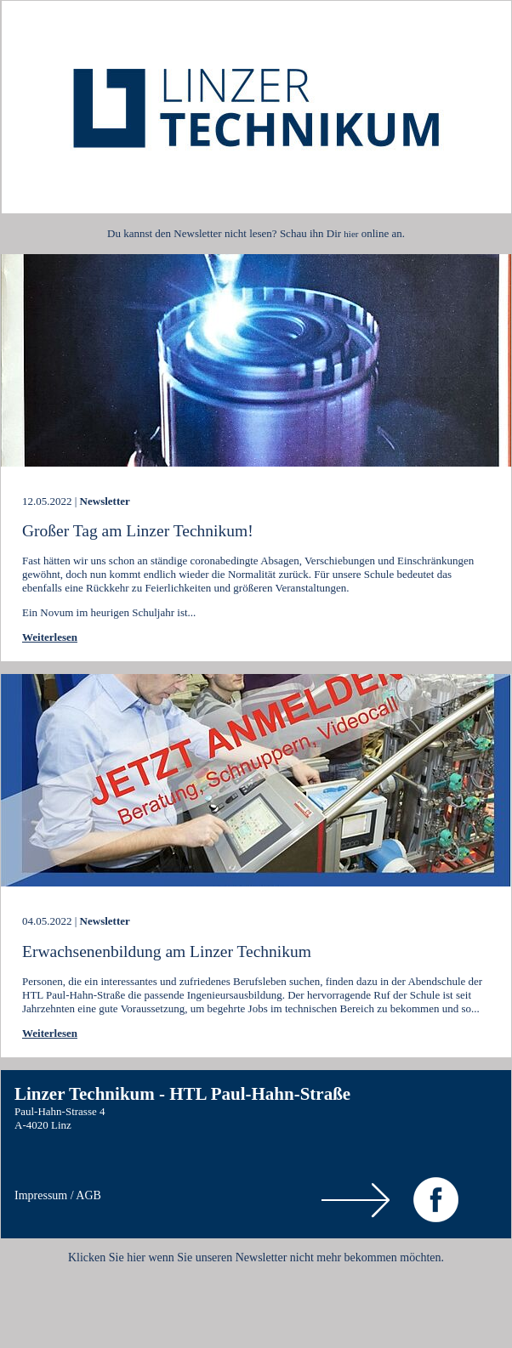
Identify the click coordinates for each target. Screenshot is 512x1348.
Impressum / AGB (57, 1195)
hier (351, 234)
